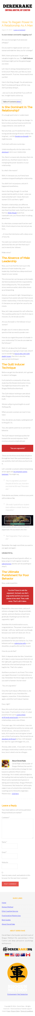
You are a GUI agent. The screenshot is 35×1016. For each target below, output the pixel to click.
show (18, 102)
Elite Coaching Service (10, 911)
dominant (5, 152)
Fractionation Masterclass (11, 916)
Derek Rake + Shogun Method (17, 8)
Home (4, 903)
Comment (6, 817)
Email (4, 852)
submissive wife (20, 643)
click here (15, 794)
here (8, 1011)
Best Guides (6, 920)
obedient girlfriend (9, 739)
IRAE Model (12, 213)
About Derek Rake (8, 924)
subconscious (6, 564)
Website (5, 862)
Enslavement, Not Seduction (17, 994)
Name (4, 842)
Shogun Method (7, 907)
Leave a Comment (19, 30)
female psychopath (22, 136)
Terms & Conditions (27, 1011)
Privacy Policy (15, 1011)
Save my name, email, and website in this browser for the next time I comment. (16, 876)
